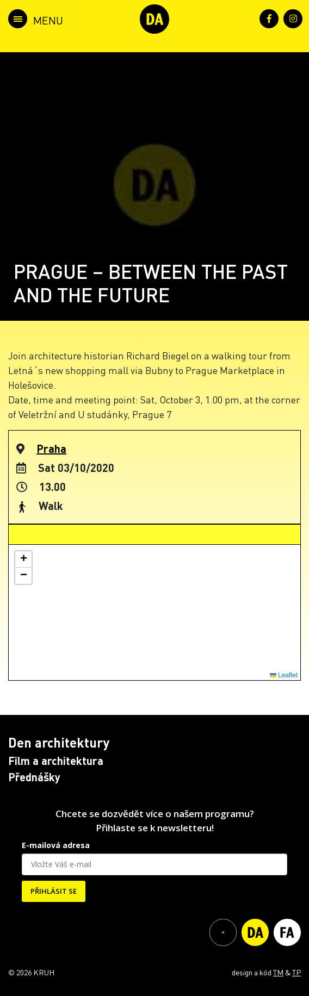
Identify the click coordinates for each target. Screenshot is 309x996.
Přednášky (34, 777)
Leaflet (284, 675)
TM (278, 972)
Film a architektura (55, 761)
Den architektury (58, 742)
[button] (23, 559)
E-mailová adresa (56, 845)
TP (296, 972)
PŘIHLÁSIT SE (53, 891)
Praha (51, 448)
